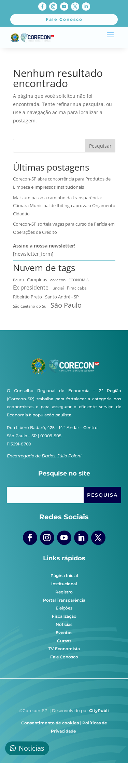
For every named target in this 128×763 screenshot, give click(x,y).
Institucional (64, 583)
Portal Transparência (64, 600)
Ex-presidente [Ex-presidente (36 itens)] (30, 287)
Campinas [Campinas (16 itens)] (37, 280)
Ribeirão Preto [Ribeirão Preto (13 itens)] (27, 297)
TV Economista (64, 648)
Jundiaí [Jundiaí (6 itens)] (58, 288)
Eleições (64, 608)
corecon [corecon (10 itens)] (58, 279)
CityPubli (99, 710)
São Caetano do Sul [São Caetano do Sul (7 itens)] (30, 306)
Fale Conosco (64, 656)
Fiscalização (64, 616)
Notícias (64, 624)
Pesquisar (100, 146)
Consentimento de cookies (50, 722)
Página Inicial (64, 575)
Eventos (64, 632)
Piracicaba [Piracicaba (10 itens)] (77, 288)
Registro (64, 591)
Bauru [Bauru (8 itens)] (18, 279)
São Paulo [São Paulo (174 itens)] (66, 305)
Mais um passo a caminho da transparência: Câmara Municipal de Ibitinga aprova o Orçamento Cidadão (64, 206)
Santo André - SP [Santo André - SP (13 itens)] (62, 297)
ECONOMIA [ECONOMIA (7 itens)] (79, 279)
